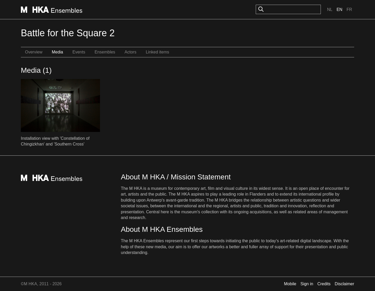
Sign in (307, 284)
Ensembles (105, 52)
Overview (33, 52)
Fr (349, 9)
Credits (324, 284)
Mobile (290, 284)
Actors (130, 52)
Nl (329, 9)
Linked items (157, 52)
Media (57, 52)
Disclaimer (344, 284)
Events (78, 52)
